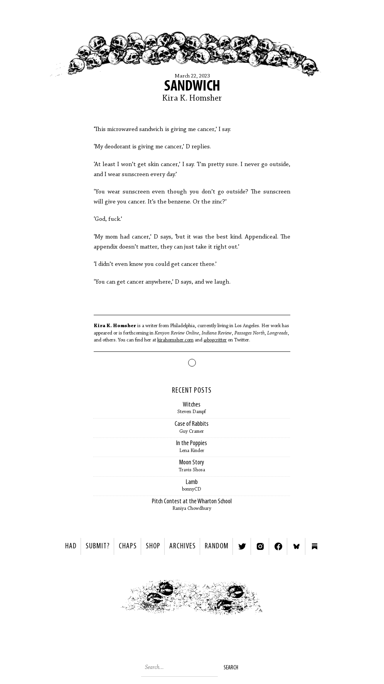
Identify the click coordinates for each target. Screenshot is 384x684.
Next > (283, 599)
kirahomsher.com (175, 340)
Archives (182, 546)
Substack (314, 546)
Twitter (242, 546)
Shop (153, 546)
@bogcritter (215, 340)
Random (217, 546)
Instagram (260, 546)
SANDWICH (192, 86)
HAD (71, 546)
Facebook (278, 546)
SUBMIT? (98, 546)
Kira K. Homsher (192, 98)
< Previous (101, 599)
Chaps (128, 546)
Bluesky (296, 546)
